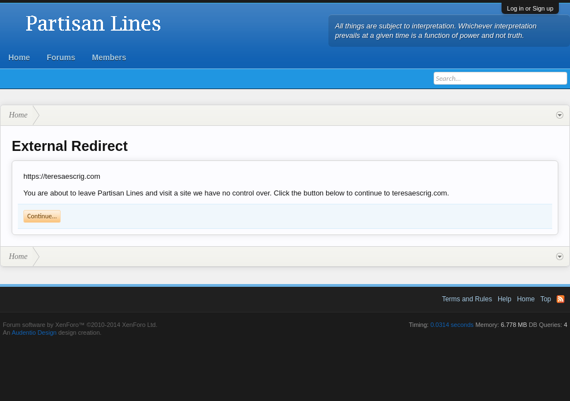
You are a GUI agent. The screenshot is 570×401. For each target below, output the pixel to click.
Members (109, 57)
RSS (560, 299)
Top (545, 299)
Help (505, 299)
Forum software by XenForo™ (80, 324)
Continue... (42, 216)
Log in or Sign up (530, 8)
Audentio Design (34, 332)
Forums (61, 57)
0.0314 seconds (452, 324)
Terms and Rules (467, 299)
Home (19, 57)
